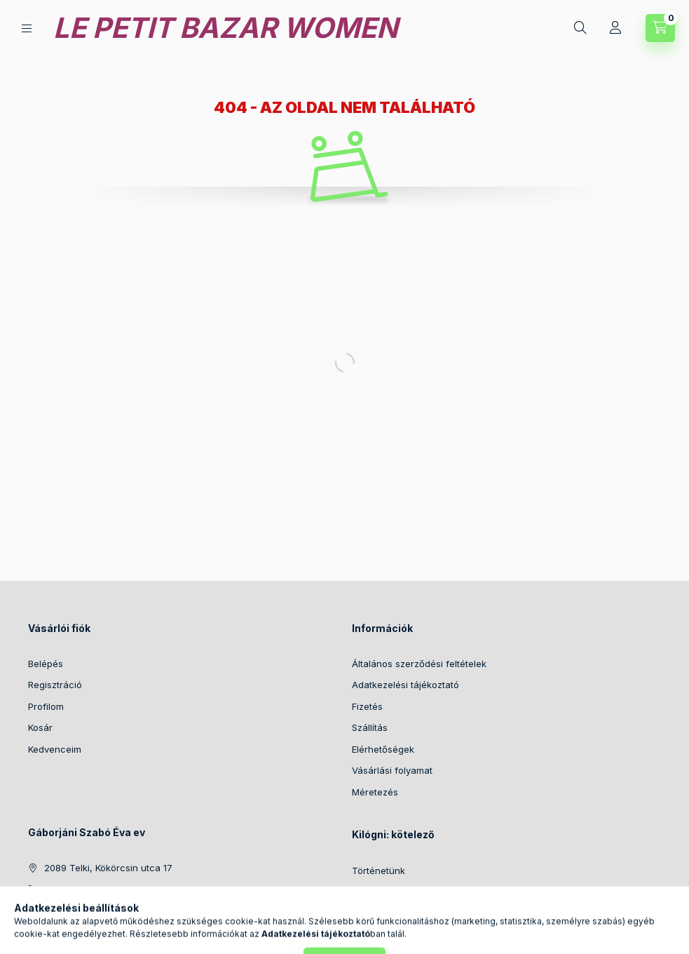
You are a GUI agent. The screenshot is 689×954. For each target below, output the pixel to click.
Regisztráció (55, 684)
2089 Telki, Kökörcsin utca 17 (108, 867)
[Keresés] (580, 28)
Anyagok (371, 892)
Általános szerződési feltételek (419, 663)
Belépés (45, 663)
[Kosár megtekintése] (660, 28)
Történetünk (378, 870)
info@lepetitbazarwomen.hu (106, 910)
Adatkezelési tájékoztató (405, 684)
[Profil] (615, 28)
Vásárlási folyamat (392, 770)
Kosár (40, 727)
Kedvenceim (54, 749)
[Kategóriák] (26, 28)
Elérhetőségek (383, 749)
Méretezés (375, 792)
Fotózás (369, 913)
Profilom (46, 706)
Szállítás (370, 727)
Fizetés (367, 706)
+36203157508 (77, 889)
